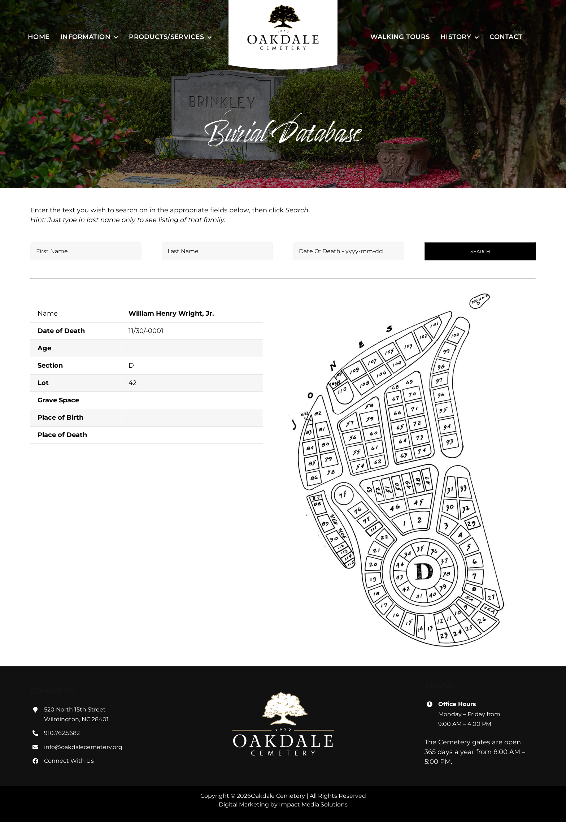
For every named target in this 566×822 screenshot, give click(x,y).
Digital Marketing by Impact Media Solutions (283, 804)
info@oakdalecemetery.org (83, 747)
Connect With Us (69, 760)
